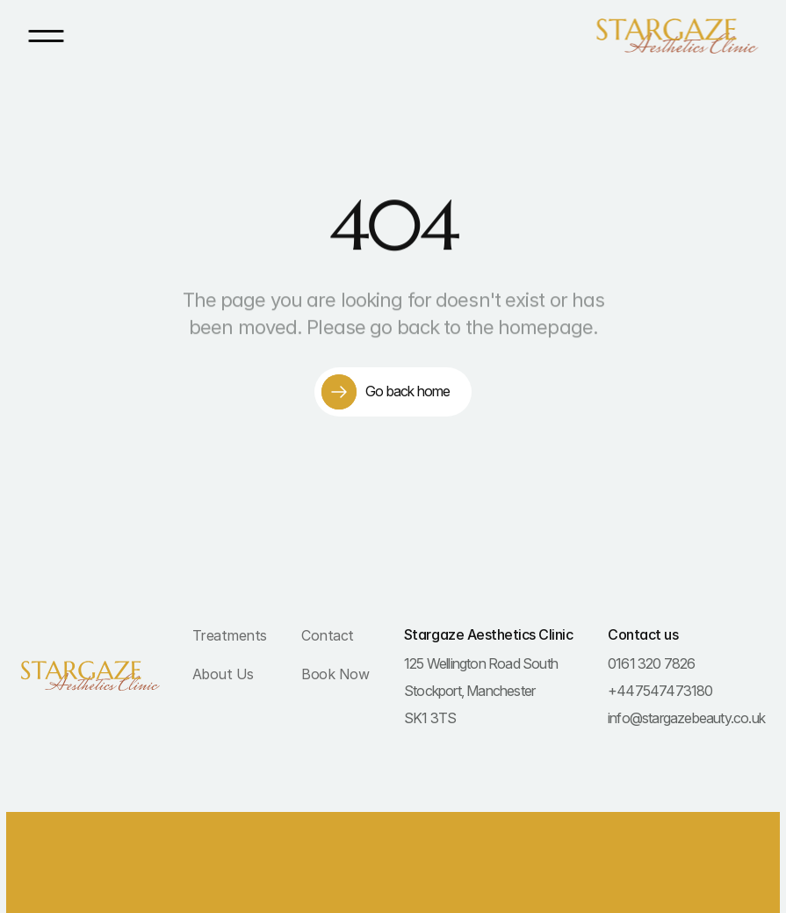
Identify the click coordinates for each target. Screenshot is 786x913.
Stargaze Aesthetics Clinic (488, 634)
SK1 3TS (430, 718)
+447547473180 (660, 690)
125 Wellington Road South (481, 663)
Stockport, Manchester (469, 690)
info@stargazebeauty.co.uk (686, 718)
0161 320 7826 (652, 663)
